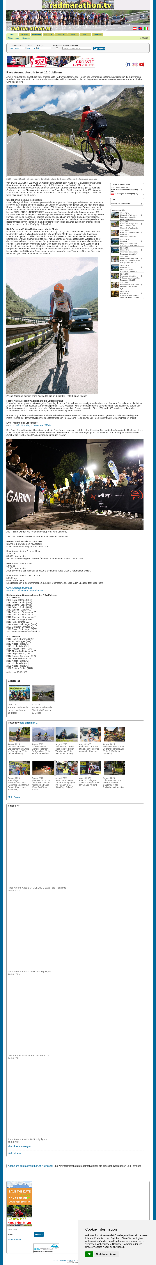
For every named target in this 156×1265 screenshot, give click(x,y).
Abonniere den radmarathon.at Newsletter (30, 1166)
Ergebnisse (36, 34)
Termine (24, 34)
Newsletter (26, 38)
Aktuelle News (13, 38)
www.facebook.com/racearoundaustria (25, 590)
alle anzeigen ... (29, 722)
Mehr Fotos (14, 797)
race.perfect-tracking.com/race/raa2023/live (31, 425)
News (12, 34)
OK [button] (89, 1254)
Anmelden (97, 34)
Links (85, 34)
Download (61, 34)
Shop (73, 34)
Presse (55, 1260)
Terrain (30, 46)
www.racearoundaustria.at (19, 588)
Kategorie (40, 46)
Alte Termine (57, 46)
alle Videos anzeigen (19, 1146)
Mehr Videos (14, 1153)
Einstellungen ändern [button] (106, 1254)
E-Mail (10, 1234)
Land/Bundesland (17, 46)
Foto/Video (48, 34)
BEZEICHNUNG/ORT (70, 46)
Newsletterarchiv (14, 1239)
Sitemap (63, 1260)
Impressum (71, 1260)
